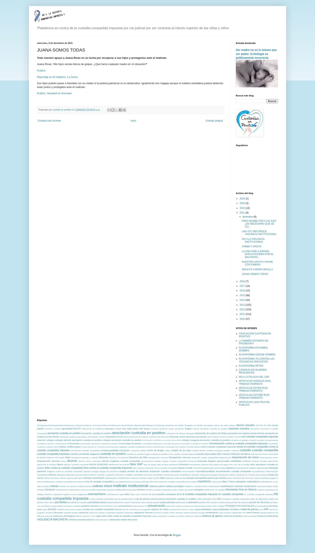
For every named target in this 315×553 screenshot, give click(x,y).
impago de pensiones (108, 471)
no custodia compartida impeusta (258, 494)
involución (142, 478)
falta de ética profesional (168, 464)
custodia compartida (265, 450)
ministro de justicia (185, 490)
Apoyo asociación (176, 429)
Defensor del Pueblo (55, 457)
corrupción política (138, 450)
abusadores (209, 425)
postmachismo (125, 506)
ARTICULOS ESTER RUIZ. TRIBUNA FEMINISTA (253, 389)
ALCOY (77, 428)
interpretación (111, 478)
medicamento (62, 490)
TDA (244, 513)
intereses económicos (93, 478)
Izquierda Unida (172, 478)
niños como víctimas (139, 494)
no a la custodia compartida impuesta (197, 494)
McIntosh (41, 490)
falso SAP (136, 464)
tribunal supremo (83, 516)
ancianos (154, 429)
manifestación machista (231, 486)
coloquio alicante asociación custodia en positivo (78, 440)
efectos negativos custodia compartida (121, 461)
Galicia (223, 468)
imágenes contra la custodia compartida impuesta (69, 471)
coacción (41, 440)
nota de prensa (142, 499)
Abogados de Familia (193, 425)
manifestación (214, 486)
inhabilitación (185, 475)
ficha (211, 464)
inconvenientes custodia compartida (233, 471)
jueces (211, 478)
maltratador (240, 481)
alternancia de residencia (93, 429)
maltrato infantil (102, 486)
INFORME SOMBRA (124, 475)
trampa (263, 513)
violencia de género (212, 516)
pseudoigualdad (261, 506)
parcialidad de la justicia (77, 502)
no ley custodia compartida (101, 499)
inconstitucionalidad (205, 471)
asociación (254, 429)
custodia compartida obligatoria (85, 454)
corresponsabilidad (109, 450)
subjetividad (236, 513)
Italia (162, 478)
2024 (243, 198)
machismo (204, 481)
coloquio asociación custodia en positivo (122, 440)
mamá (204, 486)
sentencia (83, 512)
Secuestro (58, 512)
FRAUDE (197, 468)
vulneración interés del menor (123, 519)
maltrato (54, 486)
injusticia (195, 475)
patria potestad (167, 502)
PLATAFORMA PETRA (251, 365)
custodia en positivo (113, 453)
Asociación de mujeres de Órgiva (211, 433)
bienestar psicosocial (196, 436)
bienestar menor (177, 436)
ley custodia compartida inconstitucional (69, 482)
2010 (243, 319)
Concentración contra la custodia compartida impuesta (238, 443)
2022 (243, 208)
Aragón (188, 428)
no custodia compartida (230, 494)
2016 (243, 290)
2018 (243, 281)
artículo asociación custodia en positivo (210, 429)
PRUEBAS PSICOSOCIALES (239, 506)
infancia (52, 475)
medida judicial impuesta (125, 490)
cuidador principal (214, 450)
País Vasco (49, 502)
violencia (197, 516)
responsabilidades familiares (226, 509)
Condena (41, 447)
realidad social (63, 509)
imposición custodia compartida (165, 471)
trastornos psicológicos (64, 516)
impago (95, 471)
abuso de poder (221, 425)
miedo (174, 490)
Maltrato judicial (156, 486)
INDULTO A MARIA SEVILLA (257, 269)
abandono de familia (174, 425)
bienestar (165, 437)
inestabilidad (42, 475)
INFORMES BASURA (143, 475)
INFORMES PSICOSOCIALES (166, 475)
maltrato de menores (68, 486)
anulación (163, 429)
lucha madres (191, 482)
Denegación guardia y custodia (84, 457)
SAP (266, 509)
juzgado (272, 478)
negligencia (82, 494)
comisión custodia (256, 440)
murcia (74, 494)
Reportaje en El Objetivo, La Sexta (57, 76)
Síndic (172, 513)
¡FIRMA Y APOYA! (252, 246)
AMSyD (118, 429)
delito (67, 457)
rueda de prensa (249, 509)
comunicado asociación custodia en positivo (99, 444)
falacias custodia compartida (76, 464)
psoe (39, 509)
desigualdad (213, 457)
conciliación (273, 444)
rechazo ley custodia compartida (98, 509)
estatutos (255, 461)
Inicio (133, 120)
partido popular (153, 502)
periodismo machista (72, 506)
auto (159, 437)
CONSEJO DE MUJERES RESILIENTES (253, 371)
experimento (272, 461)
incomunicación (188, 471)
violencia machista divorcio (81, 519)
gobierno (230, 468)
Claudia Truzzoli (234, 437)
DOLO (88, 461)
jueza (229, 478)
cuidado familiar (199, 450)
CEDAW (215, 437)
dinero (63, 461)
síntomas (179, 513)
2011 (243, 314)
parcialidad (60, 502)
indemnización (272, 471)
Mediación (50, 489)
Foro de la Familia (242, 464)
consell (148, 447)
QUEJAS (52, 509)
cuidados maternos (231, 450)
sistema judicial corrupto (194, 513)
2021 (243, 212)
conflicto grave (74, 447)
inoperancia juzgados (209, 475)
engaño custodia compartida (174, 461)
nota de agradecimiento (124, 499)
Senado (67, 513)
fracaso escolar (185, 468)
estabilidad (236, 461)
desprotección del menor (245, 457)
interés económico (51, 478)
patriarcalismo (181, 502)
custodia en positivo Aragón (138, 454)
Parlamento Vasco (138, 502)
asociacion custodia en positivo (96, 433)
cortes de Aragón (155, 450)
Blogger (177, 535)
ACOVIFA (49, 429)
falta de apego (150, 464)
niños (127, 494)
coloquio (50, 440)
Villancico (189, 516)
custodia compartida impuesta (53, 454)
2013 (243, 304)
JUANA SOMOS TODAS (255, 274)
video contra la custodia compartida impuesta (129, 516)
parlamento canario (122, 502)
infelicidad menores (74, 475)
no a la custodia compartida (162, 494)
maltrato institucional (130, 486)
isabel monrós (153, 478)
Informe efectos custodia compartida (99, 475)
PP (146, 506)
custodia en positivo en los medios (165, 454)
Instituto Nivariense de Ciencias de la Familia (247, 475)
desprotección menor (269, 457)
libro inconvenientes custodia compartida (167, 482)
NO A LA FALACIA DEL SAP (254, 377)
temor (249, 512)
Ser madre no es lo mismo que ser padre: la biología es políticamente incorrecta (256, 53)
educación (96, 461)
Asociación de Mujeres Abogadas (180, 433)
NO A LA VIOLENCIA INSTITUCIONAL (253, 240)
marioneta (261, 486)
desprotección (225, 457)
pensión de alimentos (259, 502)
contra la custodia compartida (252, 446)
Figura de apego (221, 464)
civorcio (223, 437)
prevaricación (156, 505)
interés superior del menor (71, 478)
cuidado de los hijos (181, 450)
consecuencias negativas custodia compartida (125, 447)
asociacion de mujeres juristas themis (246, 433)
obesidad (207, 499)
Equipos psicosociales (219, 461)
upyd (98, 516)
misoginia (198, 489)
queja (44, 509)
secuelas (49, 513)
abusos (232, 425)
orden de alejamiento (259, 499)
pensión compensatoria (221, 502)
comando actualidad (239, 440)
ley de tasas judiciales (140, 482)
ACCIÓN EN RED (263, 425)
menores (141, 489)
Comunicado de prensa (130, 443)
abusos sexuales (245, 425)
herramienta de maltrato (245, 468)
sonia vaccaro (225, 513)
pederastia (193, 502)
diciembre (248, 216)
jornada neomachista (197, 478)
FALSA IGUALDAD (98, 464)
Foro (231, 464)
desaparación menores (158, 457)
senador (74, 513)
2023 (243, 203)
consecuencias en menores (93, 447)
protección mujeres (174, 506)
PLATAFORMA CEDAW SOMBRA (257, 354)
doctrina (81, 461)
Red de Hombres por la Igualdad (137, 509)
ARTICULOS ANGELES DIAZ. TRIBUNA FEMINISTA (255, 382)
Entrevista (202, 461)
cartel (209, 437)
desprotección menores (48, 461)
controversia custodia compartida (85, 450)
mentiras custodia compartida (158, 490)
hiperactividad (263, 468)
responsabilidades (203, 509)
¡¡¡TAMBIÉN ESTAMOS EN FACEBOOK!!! (253, 342)
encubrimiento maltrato (151, 461)
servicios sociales (161, 513)
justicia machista (261, 478)
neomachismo (97, 494)
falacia (60, 464)
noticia (199, 499)
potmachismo (138, 506)
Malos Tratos (228, 481)
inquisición (223, 475)
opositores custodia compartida (235, 499)
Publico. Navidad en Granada (54, 93)
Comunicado (74, 443)
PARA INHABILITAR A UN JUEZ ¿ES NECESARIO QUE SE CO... (259, 224)
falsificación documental (118, 464)
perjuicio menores (89, 506)
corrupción (124, 450)
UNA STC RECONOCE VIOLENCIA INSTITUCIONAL (259, 233)
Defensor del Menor (240, 454)
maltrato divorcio (85, 486)
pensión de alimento (240, 502)
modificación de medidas (214, 490)
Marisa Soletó (272, 486)
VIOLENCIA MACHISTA (52, 519)
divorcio (72, 460)
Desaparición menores (180, 457)
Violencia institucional (267, 516)
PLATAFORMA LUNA (108, 506)
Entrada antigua (214, 120)
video (104, 516)
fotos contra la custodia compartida (64, 467)
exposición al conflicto (46, 464)
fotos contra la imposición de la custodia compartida (154, 468)
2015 (243, 295)
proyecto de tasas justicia (194, 506)
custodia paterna (188, 454)
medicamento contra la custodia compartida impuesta (91, 490)
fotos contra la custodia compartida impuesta (107, 467)
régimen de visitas (160, 509)
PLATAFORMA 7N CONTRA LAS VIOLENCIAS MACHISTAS (256, 360)
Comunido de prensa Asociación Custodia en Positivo (185, 444)
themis (256, 512)
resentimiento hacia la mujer (181, 509)
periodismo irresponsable (51, 506)
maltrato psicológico (174, 486)
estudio (263, 461)
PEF (208, 502)
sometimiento (211, 512)
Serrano (149, 512)
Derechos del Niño (138, 457)
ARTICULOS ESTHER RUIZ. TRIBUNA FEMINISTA (254, 396)
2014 (243, 300)
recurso (118, 509)
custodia (245, 450)
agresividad (67, 428)
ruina (261, 509)
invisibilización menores (127, 478)
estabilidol (246, 461)
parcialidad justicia (97, 502)
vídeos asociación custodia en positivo (168, 516)
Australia (152, 437)
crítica (167, 450)
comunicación (61, 444)
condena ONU (51, 447)
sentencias (128, 513)
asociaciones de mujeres (137, 437)
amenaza (109, 428)
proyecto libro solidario (215, 506)
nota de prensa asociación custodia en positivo (173, 499)
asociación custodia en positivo (64, 433)
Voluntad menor (101, 520)
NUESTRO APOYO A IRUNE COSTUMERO (257, 263)
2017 (243, 286)
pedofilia (202, 502)
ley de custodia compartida (100, 481)
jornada (183, 478)
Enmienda (192, 461)
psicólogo (273, 506)
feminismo (184, 464)
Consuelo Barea (193, 447)
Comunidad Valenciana (152, 444)
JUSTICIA (249, 478)
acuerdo (57, 429)
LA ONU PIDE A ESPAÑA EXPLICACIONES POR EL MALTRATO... (258, 254)
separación (139, 512)
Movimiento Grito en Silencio (241, 489)
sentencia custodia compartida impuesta (106, 513)
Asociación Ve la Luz (116, 436)
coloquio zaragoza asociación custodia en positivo (206, 440)
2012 (243, 309)
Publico (41, 70)
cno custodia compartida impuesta (259, 436)
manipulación (250, 486)
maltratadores (253, 481)
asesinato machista (238, 428)
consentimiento (158, 447)
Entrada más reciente (49, 120)
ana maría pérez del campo (136, 428)
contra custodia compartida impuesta (218, 447)
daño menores (224, 454)
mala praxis (216, 482)
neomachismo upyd (115, 494)
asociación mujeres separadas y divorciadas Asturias (82, 437)
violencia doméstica (233, 516)
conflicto (62, 447)
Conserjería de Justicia (175, 447)
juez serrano (221, 478)
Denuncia (103, 457)
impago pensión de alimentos (134, 471)
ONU (219, 499)
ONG (214, 499)
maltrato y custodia (193, 486)
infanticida (60, 475)
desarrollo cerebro (199, 457)
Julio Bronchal (238, 478)
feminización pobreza (199, 464)
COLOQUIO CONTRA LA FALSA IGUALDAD (161, 440)
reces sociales (76, 509)
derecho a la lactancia (119, 457)
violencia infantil (250, 516)
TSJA (93, 516)
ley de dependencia (121, 482)
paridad (110, 502)
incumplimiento (258, 471)
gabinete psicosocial (210, 468)
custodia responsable (206, 454)
